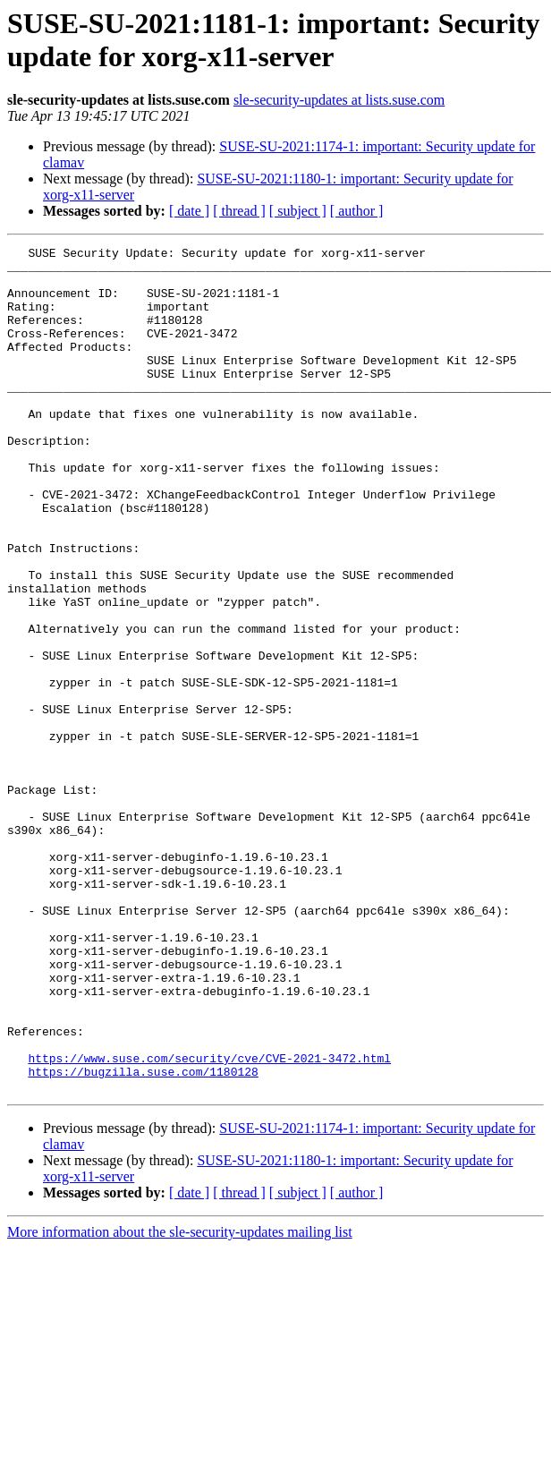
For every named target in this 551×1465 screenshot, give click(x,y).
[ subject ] (297, 210)
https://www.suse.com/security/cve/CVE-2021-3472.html (209, 1222)
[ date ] (189, 210)
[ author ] (357, 210)
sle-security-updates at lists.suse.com (339, 99)
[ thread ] (239, 210)
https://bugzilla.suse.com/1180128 (143, 1238)
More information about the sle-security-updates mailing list (179, 1401)
